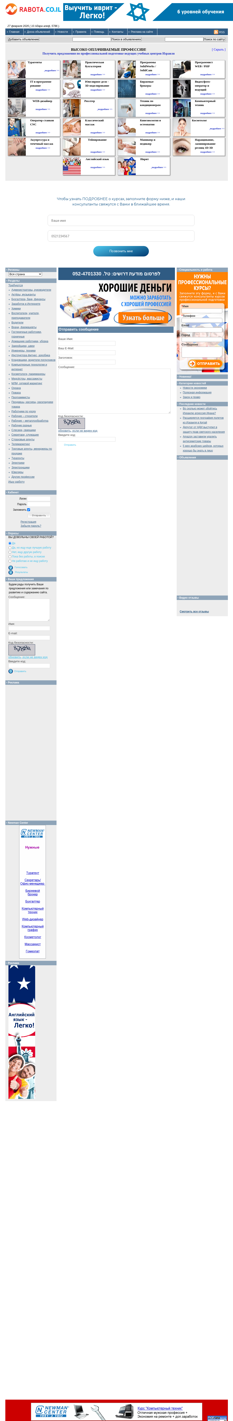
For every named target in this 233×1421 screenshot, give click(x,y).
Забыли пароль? (31, 525)
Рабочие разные (22, 425)
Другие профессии (23, 476)
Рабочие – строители (25, 416)
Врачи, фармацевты (24, 327)
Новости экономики (195, 387)
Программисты (21, 397)
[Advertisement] (32, 751)
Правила (80, 31)
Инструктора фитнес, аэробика (31, 355)
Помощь (99, 31)
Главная (14, 31)
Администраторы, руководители (31, 289)
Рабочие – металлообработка (30, 420)
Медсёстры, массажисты (27, 378)
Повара (16, 392)
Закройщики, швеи (23, 346)
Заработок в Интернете (26, 303)
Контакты (117, 31)
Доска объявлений (38, 31)
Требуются (15, 285)
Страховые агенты (23, 439)
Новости (63, 31)
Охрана (16, 388)
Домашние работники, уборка (30, 341)
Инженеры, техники (24, 350)
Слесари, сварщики (24, 430)
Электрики (18, 462)
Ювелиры (18, 472)
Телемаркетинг (21, 444)
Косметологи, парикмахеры (28, 374)
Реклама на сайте (142, 31)
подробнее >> (52, 70)
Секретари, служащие (25, 434)
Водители (17, 322)
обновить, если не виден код (77, 430)
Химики (16, 308)
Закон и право (192, 397)
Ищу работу (16, 481)
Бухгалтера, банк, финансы (28, 299)
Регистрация (28, 521)
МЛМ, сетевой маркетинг (27, 383)
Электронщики (21, 467)
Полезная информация (197, 392)
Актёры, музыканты (24, 294)
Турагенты (18, 458)
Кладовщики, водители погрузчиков (34, 360)
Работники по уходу (24, 411)
